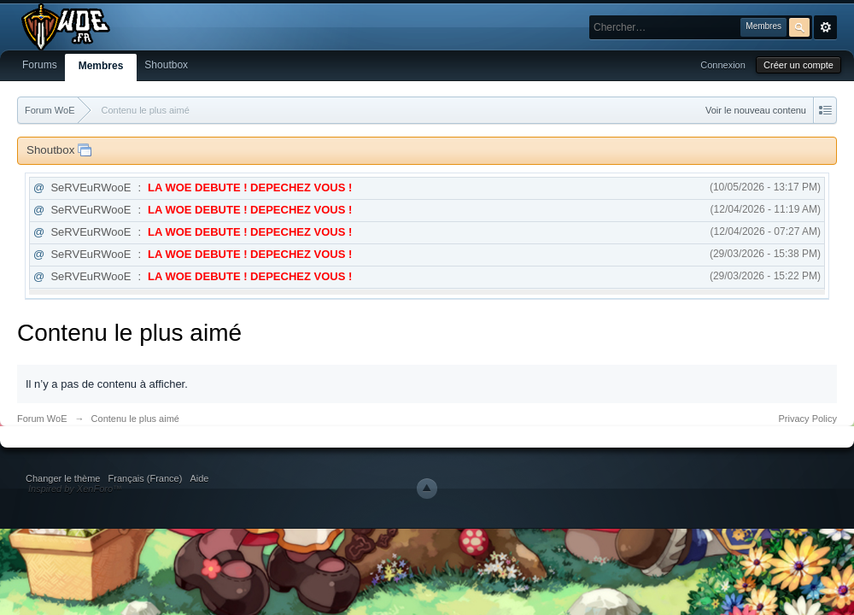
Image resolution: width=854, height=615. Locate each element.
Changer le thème (63, 478)
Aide (199, 478)
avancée (825, 27)
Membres (101, 66)
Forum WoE (42, 418)
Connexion (723, 65)
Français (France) (145, 478)
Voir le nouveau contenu (755, 110)
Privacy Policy (808, 418)
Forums (39, 65)
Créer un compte (798, 65)
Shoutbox (166, 65)
